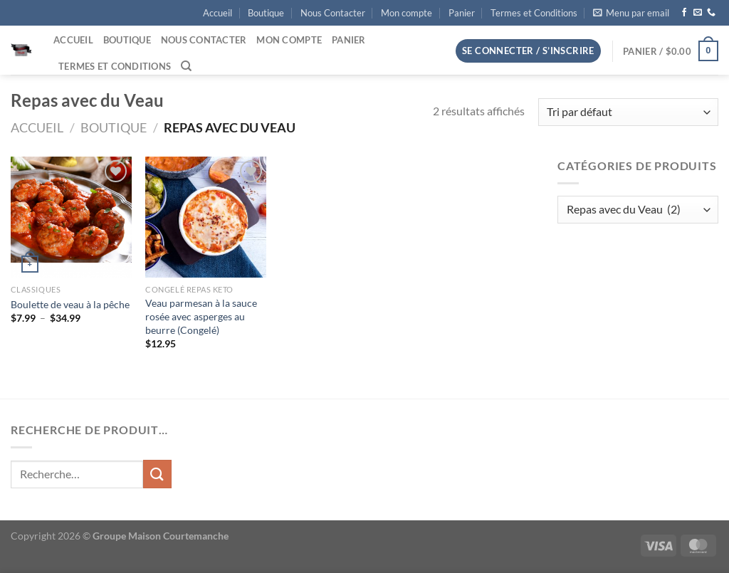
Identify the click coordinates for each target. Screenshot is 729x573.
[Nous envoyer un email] (697, 13)
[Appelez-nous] (711, 13)
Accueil (217, 13)
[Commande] (628, 112)
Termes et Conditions (534, 13)
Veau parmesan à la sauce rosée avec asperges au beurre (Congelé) (201, 316)
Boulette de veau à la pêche (70, 304)
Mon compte (406, 13)
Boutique (266, 13)
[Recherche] (186, 66)
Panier (462, 13)
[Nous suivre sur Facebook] (684, 13)
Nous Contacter (332, 13)
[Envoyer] (157, 474)
